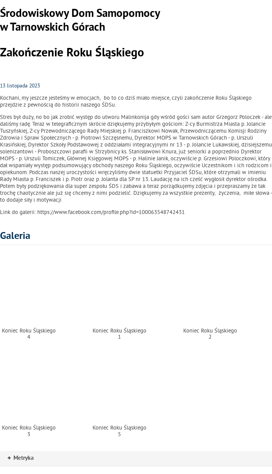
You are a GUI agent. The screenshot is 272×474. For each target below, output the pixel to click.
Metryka (21, 458)
